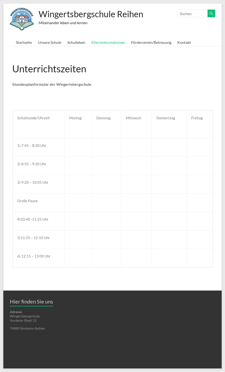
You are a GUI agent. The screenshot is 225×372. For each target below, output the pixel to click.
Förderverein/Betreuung (151, 42)
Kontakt (184, 42)
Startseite (24, 42)
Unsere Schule (49, 42)
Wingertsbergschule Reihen (91, 14)
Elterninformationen (108, 42)
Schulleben (76, 42)
